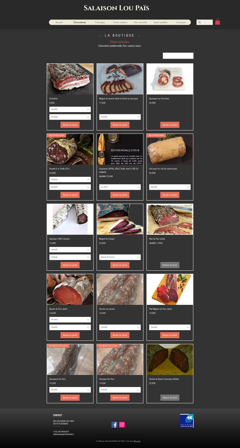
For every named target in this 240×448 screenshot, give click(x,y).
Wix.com (137, 441)
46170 (55, 423)
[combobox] (178, 56)
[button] (217, 21)
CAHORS (56, 426)
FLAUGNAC (63, 423)
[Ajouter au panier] (70, 125)
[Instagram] (122, 425)
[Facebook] (114, 425)
